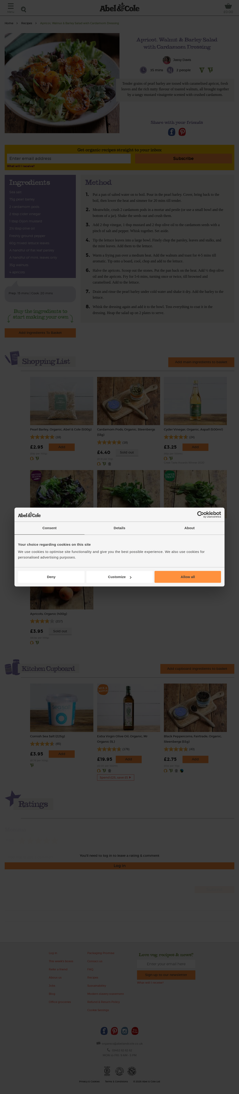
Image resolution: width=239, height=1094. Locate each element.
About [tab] (189, 528)
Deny (51, 577)
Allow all (188, 577)
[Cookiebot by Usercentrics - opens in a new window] (200, 514)
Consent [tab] (49, 528)
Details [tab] (119, 528)
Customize (119, 577)
